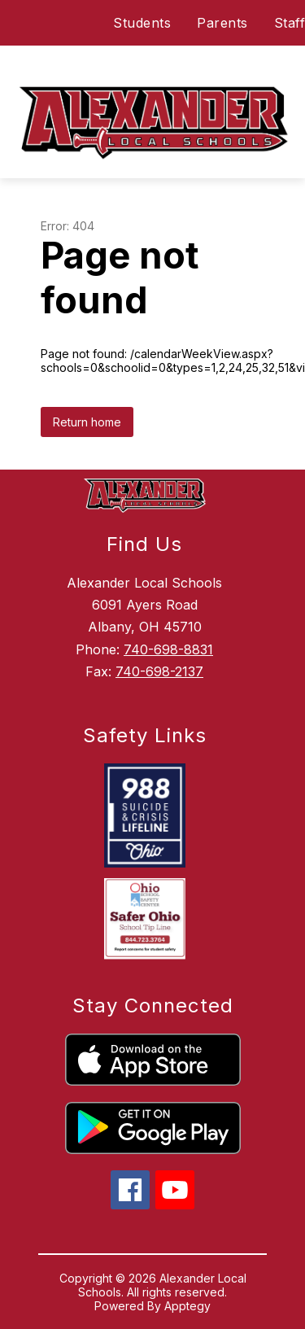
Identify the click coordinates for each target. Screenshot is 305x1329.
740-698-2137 (159, 671)
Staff (290, 23)
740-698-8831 (168, 649)
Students (142, 23)
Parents (222, 23)
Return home (87, 422)
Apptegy (187, 1306)
